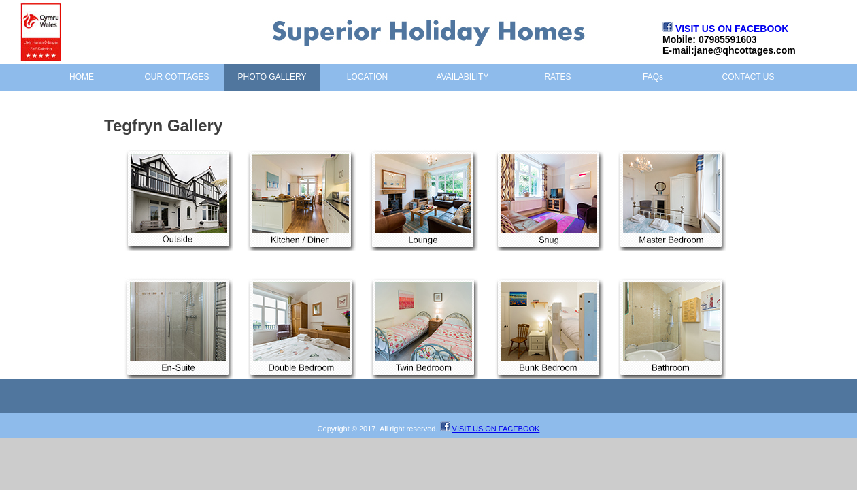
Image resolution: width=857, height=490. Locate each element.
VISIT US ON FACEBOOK (731, 28)
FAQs (653, 77)
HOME (81, 77)
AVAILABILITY (463, 77)
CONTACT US (748, 77)
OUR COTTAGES (176, 77)
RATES (557, 77)
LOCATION (367, 77)
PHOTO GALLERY (272, 77)
